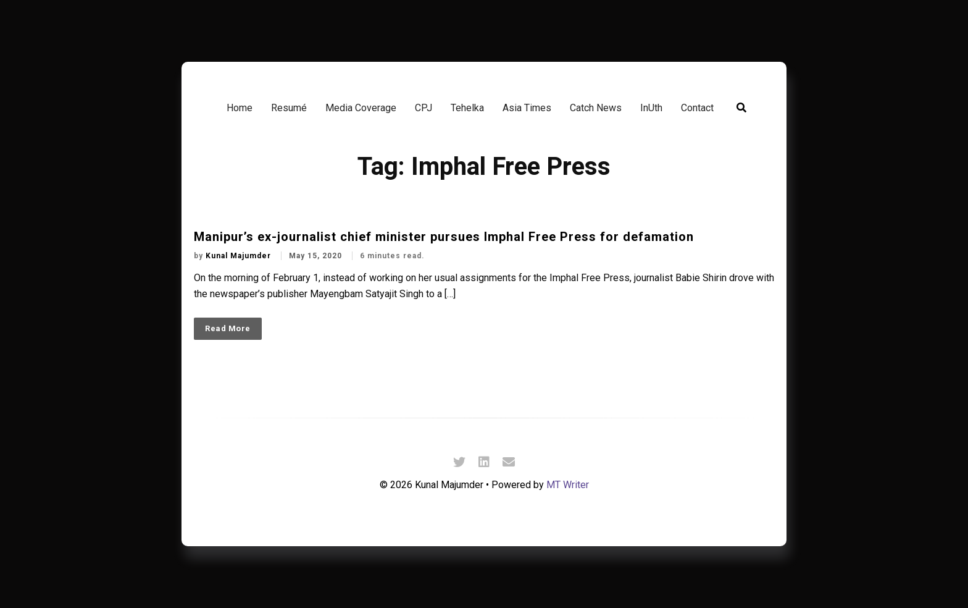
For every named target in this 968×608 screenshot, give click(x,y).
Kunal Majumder (239, 255)
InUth (651, 108)
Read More (228, 328)
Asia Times (527, 108)
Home (239, 108)
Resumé (289, 108)
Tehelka (467, 108)
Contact (697, 108)
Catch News (596, 108)
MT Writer (567, 485)
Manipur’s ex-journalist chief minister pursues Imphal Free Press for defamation (444, 236)
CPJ (423, 108)
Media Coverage (360, 108)
